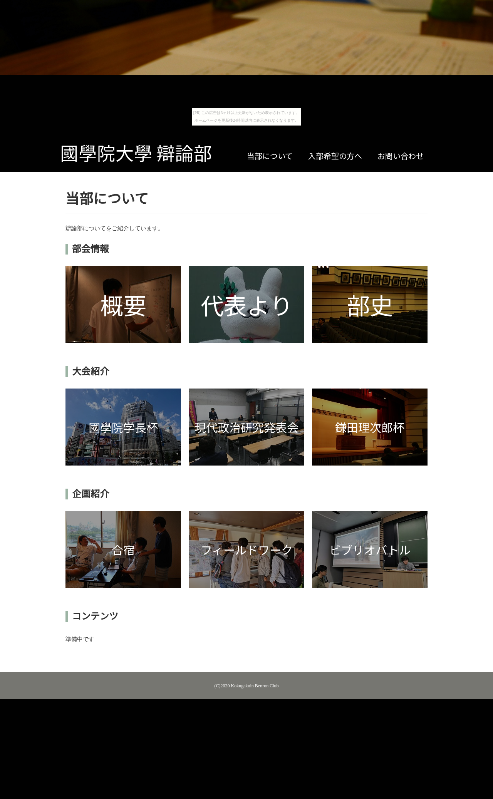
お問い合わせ (400, 156)
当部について (270, 156)
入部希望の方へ (335, 156)
